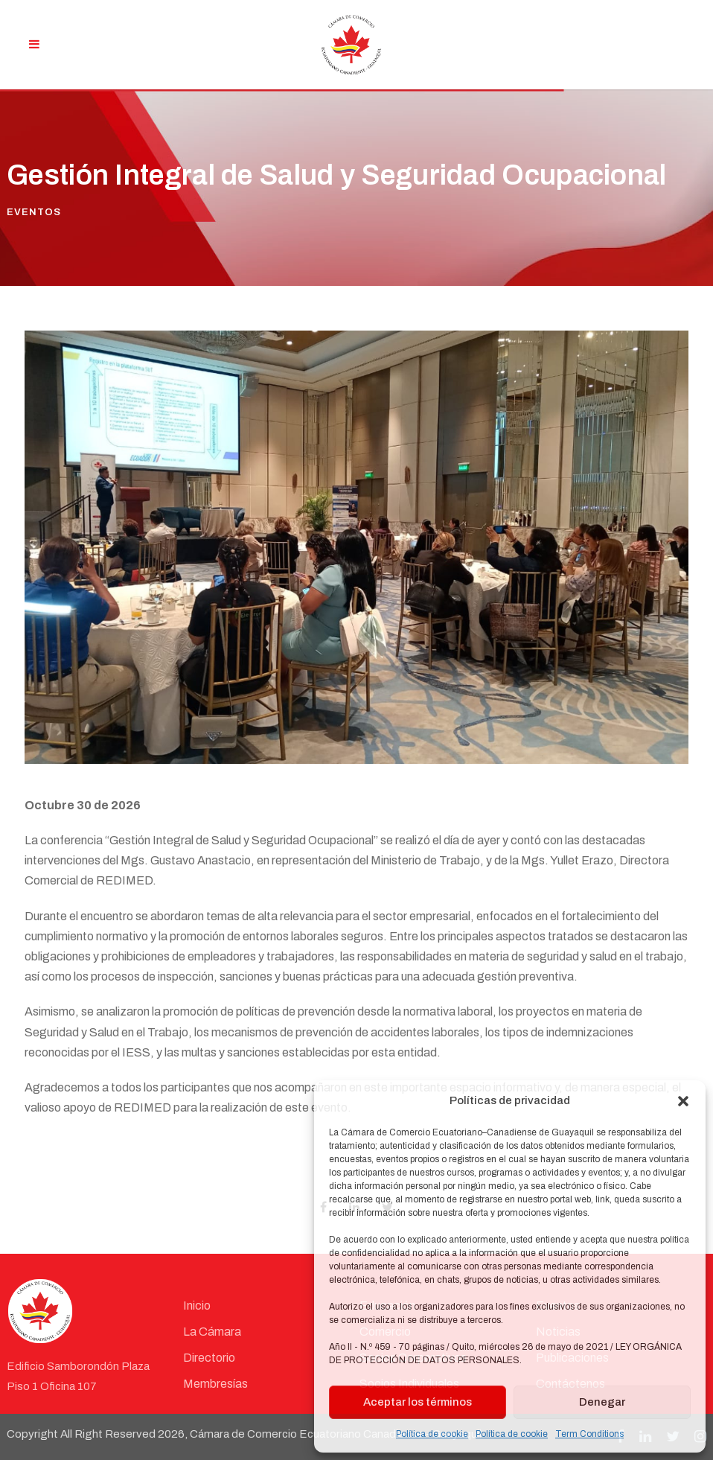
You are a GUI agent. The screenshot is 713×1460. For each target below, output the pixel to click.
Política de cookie (432, 1434)
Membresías (215, 1383)
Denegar (602, 1402)
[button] (683, 1101)
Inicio (197, 1305)
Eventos (34, 212)
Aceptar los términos (417, 1402)
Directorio (209, 1357)
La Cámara (212, 1331)
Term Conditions (589, 1434)
